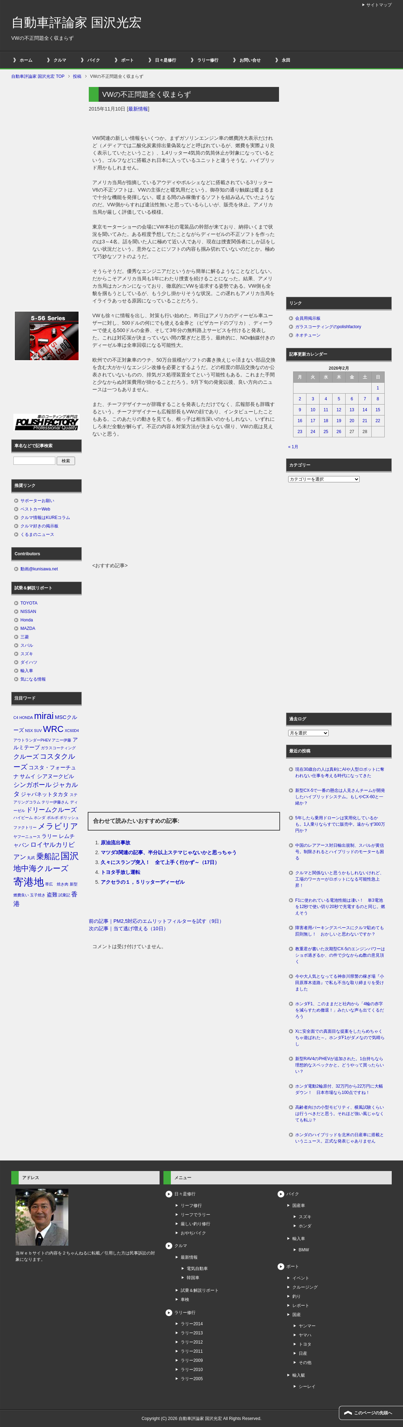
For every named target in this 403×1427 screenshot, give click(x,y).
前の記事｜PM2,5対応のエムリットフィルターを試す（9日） (156, 921)
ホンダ (305, 1225)
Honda (26, 620)
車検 (185, 1299)
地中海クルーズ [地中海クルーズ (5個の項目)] (41, 868)
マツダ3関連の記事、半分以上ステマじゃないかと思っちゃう (169, 852)
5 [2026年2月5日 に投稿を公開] (339, 398)
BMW (304, 1249)
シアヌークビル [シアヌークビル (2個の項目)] (55, 776)
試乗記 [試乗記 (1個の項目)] (64, 895)
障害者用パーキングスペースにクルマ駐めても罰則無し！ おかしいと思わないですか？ (339, 931)
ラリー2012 (192, 1342)
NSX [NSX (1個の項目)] (29, 730)
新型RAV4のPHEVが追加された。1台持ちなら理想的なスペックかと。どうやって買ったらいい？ (339, 1065)
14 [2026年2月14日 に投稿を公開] (364, 409)
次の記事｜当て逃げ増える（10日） (128, 928)
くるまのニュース (37, 534)
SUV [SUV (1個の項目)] (38, 730)
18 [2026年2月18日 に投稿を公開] (325, 420)
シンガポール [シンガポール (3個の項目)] (32, 784)
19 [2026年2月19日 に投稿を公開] (338, 420)
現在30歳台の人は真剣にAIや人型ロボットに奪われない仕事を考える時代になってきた (339, 772)
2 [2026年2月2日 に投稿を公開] (300, 398)
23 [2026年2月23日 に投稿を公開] (300, 431)
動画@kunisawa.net (39, 569)
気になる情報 (33, 679)
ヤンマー (307, 1325)
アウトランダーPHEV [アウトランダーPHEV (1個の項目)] (32, 740)
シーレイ (307, 1386)
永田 (286, 60)
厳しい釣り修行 (195, 1223)
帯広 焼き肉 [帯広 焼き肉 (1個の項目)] (56, 884)
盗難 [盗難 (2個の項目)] (52, 894)
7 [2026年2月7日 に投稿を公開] (365, 398)
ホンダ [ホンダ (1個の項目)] (39, 817)
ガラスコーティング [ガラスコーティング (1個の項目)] (58, 748)
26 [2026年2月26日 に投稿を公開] (338, 431)
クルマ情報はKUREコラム (45, 517)
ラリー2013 (192, 1333)
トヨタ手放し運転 (120, 872)
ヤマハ (305, 1335)
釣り (296, 1296)
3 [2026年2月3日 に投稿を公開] (313, 398)
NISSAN (28, 611)
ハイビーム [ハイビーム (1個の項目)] (23, 817)
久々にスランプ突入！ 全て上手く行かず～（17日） (160, 862)
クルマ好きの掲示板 (39, 526)
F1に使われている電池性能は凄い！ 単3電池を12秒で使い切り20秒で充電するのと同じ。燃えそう (340, 906)
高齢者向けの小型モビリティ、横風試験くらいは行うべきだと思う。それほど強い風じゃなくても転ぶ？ (339, 1113)
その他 (305, 1362)
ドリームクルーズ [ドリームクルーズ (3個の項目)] (51, 809)
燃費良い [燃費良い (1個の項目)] (21, 895)
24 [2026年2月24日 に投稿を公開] (313, 431)
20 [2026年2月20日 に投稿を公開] (351, 420)
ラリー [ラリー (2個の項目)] (49, 836)
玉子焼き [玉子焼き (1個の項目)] (37, 895)
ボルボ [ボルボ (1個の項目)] (52, 817)
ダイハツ (28, 662)
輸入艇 (298, 1375)
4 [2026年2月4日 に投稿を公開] (326, 398)
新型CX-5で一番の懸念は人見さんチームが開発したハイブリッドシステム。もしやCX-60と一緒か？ (340, 797)
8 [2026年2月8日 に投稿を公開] (378, 398)
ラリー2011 (192, 1351)
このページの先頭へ (373, 1412)
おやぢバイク (193, 1233)
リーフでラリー (195, 1214)
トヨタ (305, 1344)
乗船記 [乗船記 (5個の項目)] (48, 856)
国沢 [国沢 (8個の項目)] (70, 856)
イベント (300, 1278)
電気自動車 (197, 1268)
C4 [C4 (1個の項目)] (15, 717)
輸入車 (26, 670)
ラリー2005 (192, 1378)
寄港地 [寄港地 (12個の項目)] (28, 882)
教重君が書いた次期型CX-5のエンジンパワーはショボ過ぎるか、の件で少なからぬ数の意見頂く (340, 955)
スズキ (26, 653)
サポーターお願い (37, 500)
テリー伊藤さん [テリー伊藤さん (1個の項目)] (55, 802)
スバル (26, 645)
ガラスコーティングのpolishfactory (328, 326)
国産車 (298, 1205)
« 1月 (293, 446)
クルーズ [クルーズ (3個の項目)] (26, 756)
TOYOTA (28, 603)
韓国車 (193, 1277)
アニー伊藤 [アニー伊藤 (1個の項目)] (61, 740)
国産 (296, 1314)
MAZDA (27, 628)
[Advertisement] (183, 509)
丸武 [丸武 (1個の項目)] (31, 858)
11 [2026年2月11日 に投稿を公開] (325, 409)
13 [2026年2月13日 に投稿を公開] (351, 409)
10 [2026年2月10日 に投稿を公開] (313, 409)
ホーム (26, 60)
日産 (303, 1353)
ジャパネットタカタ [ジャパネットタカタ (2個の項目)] (44, 794)
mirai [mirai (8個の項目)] (44, 716)
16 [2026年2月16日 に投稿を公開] (300, 420)
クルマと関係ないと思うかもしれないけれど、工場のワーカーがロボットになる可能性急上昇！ (339, 879)
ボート (127, 60)
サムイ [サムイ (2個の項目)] (28, 776)
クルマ (60, 60)
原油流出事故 (115, 842)
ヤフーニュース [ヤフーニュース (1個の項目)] (27, 836)
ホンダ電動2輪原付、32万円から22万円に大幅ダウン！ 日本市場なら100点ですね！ (339, 1089)
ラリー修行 (207, 60)
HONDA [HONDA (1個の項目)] (26, 717)
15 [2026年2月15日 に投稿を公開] (378, 409)
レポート (300, 1305)
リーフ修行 (191, 1205)
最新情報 (138, 109)
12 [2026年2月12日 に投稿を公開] (338, 409)
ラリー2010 (192, 1369)
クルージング (305, 1287)
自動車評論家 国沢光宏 (76, 22)
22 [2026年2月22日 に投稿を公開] (378, 420)
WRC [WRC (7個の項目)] (53, 729)
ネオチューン (308, 335)
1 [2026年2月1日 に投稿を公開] (378, 388)
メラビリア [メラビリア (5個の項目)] (58, 826)
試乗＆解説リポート (200, 1290)
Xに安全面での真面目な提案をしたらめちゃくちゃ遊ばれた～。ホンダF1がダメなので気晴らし (340, 1037)
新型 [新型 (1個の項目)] (74, 884)
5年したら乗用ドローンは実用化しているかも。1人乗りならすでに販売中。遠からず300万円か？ (340, 824)
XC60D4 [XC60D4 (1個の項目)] (72, 730)
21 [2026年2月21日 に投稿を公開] (364, 420)
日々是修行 (165, 60)
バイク (93, 60)
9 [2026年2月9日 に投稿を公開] (300, 409)
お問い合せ (250, 60)
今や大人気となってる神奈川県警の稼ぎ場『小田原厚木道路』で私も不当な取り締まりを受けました (339, 982)
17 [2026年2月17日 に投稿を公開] (313, 420)
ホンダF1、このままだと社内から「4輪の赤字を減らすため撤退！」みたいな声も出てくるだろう (339, 1010)
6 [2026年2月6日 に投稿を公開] (352, 398)
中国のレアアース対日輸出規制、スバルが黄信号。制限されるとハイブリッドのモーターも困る (339, 851)
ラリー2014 (192, 1323)
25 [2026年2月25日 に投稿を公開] (325, 431)
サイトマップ (379, 4)
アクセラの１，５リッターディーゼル (143, 882)
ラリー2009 (192, 1360)
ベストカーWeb (35, 509)
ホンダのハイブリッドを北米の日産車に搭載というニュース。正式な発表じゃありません (339, 1138)
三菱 (24, 636)
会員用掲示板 (308, 318)
